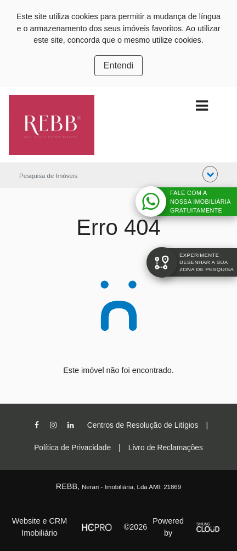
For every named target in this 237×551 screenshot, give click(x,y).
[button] (210, 174)
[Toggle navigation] (201, 106)
